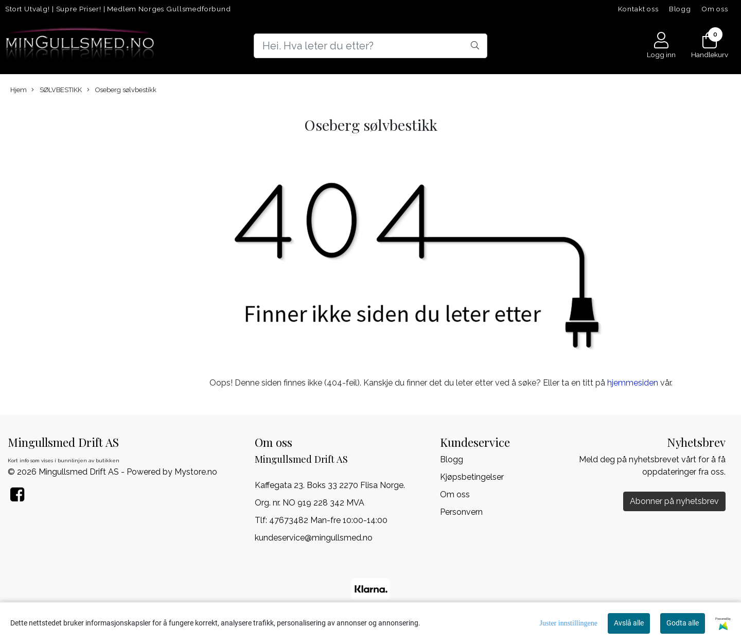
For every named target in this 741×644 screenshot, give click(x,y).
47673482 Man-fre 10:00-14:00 (328, 520)
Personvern (461, 512)
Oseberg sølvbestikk (121, 90)
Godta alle (682, 623)
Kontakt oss (638, 9)
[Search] (370, 45)
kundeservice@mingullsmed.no (314, 538)
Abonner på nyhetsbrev (674, 501)
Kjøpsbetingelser (472, 477)
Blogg (680, 9)
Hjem (18, 90)
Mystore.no (195, 472)
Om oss (714, 9)
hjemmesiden (632, 383)
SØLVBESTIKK (56, 90)
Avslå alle (629, 623)
